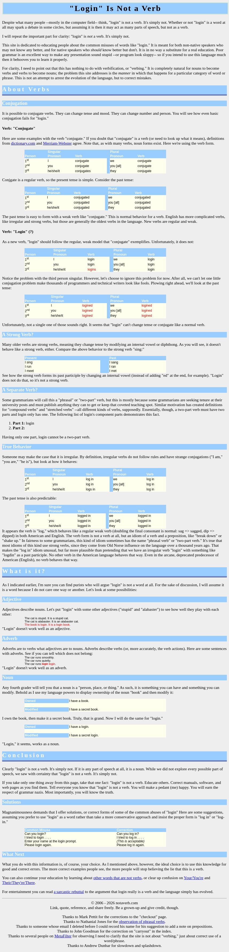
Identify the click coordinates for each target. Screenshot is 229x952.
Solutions (11, 802)
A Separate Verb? (20, 389)
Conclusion (23, 755)
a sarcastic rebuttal (69, 891)
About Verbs (26, 89)
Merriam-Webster (57, 143)
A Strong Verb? (17, 334)
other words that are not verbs (117, 877)
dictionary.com (23, 143)
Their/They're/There (18, 882)
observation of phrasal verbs (142, 921)
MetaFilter (62, 936)
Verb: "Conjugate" (18, 128)
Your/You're (193, 877)
